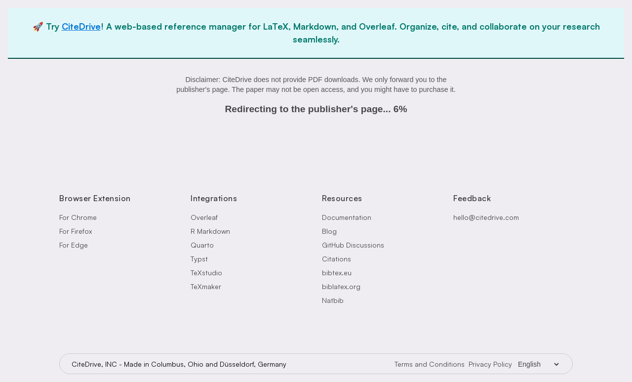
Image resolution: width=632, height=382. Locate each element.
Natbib (333, 300)
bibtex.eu (337, 272)
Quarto (202, 245)
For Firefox (75, 231)
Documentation (346, 217)
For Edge (73, 245)
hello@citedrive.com (486, 217)
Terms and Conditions (430, 364)
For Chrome (78, 217)
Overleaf (204, 217)
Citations (336, 259)
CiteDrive (81, 26)
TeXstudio (206, 272)
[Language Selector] (538, 364)
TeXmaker (206, 286)
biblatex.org (341, 286)
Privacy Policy (490, 364)
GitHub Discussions (353, 245)
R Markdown (210, 231)
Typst (199, 259)
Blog (329, 231)
